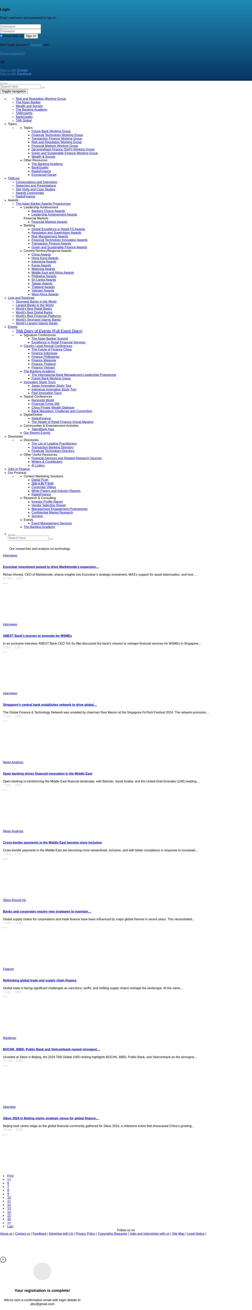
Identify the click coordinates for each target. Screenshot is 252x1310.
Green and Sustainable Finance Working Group (65, 153)
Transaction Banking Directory (53, 447)
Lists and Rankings (21, 298)
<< (9, 1179)
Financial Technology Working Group (57, 135)
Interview (9, 1107)
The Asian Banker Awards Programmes (43, 203)
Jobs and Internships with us (150, 1233)
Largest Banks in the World (35, 305)
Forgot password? (12, 53)
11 (9, 1201)
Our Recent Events (37, 432)
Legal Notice (196, 1233)
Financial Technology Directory (53, 451)
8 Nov (8, 647)
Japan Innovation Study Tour (51, 385)
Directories (15, 436)
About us (6, 1233)
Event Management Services (52, 523)
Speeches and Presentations (36, 185)
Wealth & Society (44, 156)
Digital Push (40, 480)
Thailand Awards (43, 287)
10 (9, 1197)
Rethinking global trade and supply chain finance (39, 980)
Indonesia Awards (44, 261)
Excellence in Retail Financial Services (58, 342)
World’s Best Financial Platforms (38, 316)
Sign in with (14, 70)
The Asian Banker (28, 102)
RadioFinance (41, 171)
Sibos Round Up (14, 900)
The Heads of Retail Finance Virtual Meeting (62, 422)
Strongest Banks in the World (36, 301)
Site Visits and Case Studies (35, 189)
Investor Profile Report (47, 501)
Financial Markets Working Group (55, 146)
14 (9, 1212)
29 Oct (9, 1129)
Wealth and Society (29, 106)
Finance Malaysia (44, 360)
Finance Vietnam (43, 367)
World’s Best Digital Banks (34, 312)
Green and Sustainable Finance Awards (59, 247)
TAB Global (24, 120)
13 (9, 1208)
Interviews (10, 555)
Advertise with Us (61, 1233)
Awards (13, 200)
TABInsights (24, 113)
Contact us (22, 1233)
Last (10, 1226)
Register (36, 44)
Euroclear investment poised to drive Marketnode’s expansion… (51, 567)
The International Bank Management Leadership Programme (74, 375)
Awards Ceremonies (30, 193)
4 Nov (8, 992)
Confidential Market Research (52, 512)
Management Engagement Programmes (60, 509)
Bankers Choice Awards (48, 211)
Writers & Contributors (47, 461)
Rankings (9, 1038)
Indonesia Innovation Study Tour (54, 389)
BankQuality (24, 117)
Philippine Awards (44, 276)
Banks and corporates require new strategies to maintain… (47, 911)
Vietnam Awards (43, 290)
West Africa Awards (45, 294)
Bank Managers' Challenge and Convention (62, 411)
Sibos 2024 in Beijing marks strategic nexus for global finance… (51, 1118)
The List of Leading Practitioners (54, 443)
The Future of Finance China (52, 349)
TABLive (13, 178)
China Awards (41, 254)
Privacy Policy (85, 1233)
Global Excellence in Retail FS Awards (58, 229)
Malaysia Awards (43, 269)
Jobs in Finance (19, 469)
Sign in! (31, 36)
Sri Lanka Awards (44, 279)
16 (9, 1219)
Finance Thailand (44, 364)
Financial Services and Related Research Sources (67, 458)
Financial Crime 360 (45, 403)
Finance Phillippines (45, 356)
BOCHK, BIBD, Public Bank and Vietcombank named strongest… (51, 1049)
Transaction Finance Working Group (57, 138)
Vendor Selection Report (49, 505)
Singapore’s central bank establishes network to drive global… (50, 704)
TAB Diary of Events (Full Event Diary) (49, 331)
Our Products (17, 472)
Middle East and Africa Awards (53, 272)
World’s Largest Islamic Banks (37, 323)
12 (9, 1204)
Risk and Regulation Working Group (41, 98)
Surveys (37, 516)
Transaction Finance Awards (51, 243)
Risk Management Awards (50, 236)
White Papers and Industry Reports (56, 491)
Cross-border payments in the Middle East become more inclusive (52, 842)
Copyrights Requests (112, 1233)
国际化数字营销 (43, 483)
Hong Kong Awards (45, 258)
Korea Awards (41, 265)
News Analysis (13, 762)
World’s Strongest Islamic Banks (38, 319)
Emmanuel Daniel (44, 174)
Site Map (178, 1233)
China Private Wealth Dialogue (53, 407)
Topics (12, 124)
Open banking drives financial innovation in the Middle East (47, 773)
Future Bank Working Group (51, 131)
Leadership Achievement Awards (54, 214)
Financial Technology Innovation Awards (59, 240)
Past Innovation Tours (47, 393)
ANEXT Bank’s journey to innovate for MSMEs (37, 635)
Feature (8, 969)
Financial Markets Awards (49, 222)
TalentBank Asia (43, 429)
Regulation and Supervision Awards (56, 232)
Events (13, 326)
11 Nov (9, 578)
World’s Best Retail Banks (34, 308)
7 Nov (8, 716)
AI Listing (38, 465)
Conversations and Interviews (36, 182)
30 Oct (9, 1060)
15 (9, 1215)
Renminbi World (43, 400)
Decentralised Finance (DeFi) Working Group (63, 149)
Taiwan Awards (42, 283)
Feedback (39, 1233)
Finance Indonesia (44, 353)
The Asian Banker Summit (50, 338)
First (10, 1175)
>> (9, 1223)
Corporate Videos (44, 487)
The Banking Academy (31, 109)
